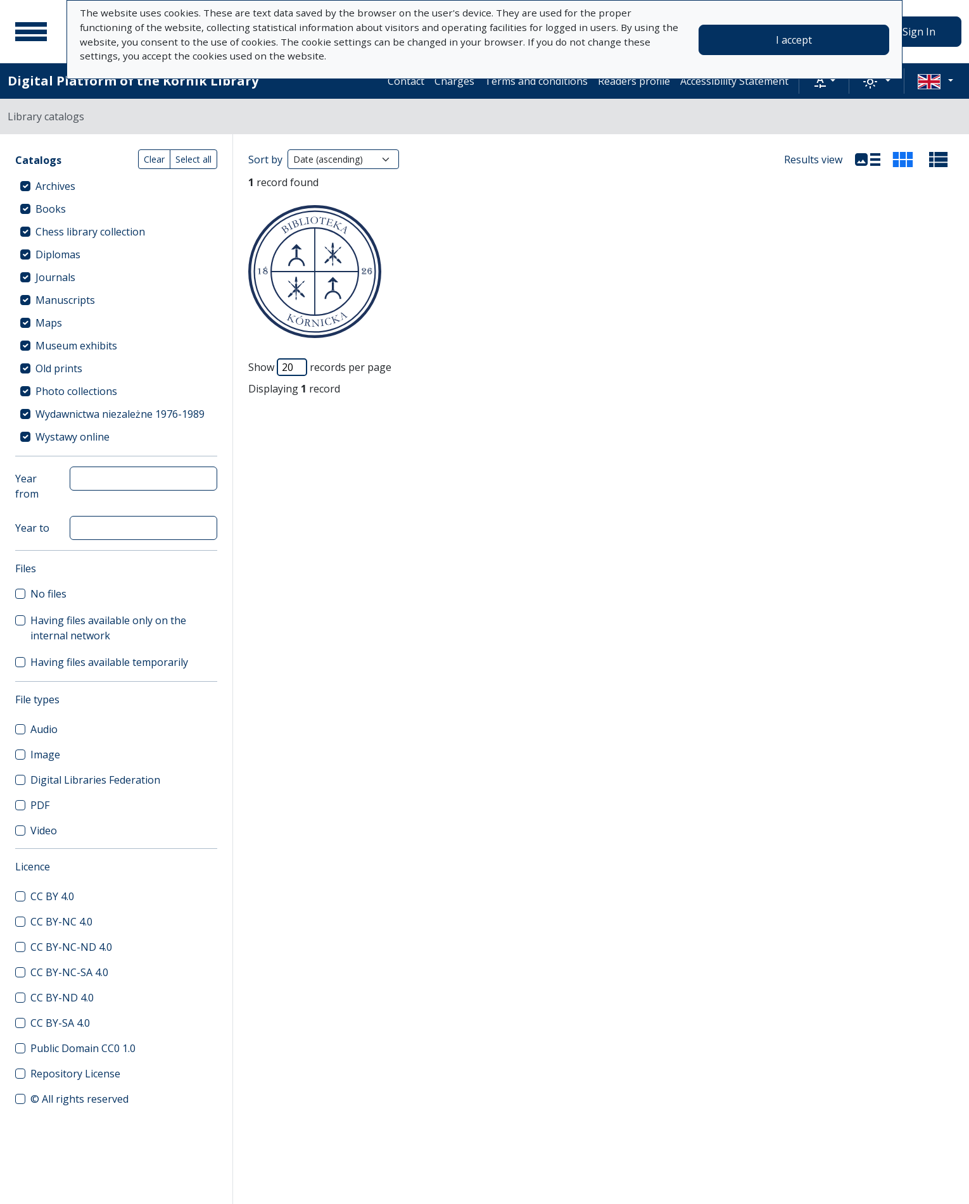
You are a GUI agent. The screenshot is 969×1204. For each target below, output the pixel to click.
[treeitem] (116, 186)
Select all (193, 159)
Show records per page (319, 367)
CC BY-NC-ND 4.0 (71, 947)
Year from (27, 486)
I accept (794, 40)
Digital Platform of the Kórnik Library (133, 80)
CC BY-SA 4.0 (60, 1023)
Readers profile (634, 81)
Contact (406, 81)
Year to (32, 528)
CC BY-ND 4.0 (62, 998)
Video (43, 830)
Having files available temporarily (109, 662)
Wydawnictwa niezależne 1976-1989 (120, 414)
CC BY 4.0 (52, 896)
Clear (154, 159)
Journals (55, 277)
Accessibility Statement (734, 81)
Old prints (58, 368)
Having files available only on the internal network (108, 628)
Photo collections (76, 391)
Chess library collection (90, 232)
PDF (39, 805)
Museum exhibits (76, 346)
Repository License (75, 1074)
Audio (44, 729)
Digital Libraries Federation (95, 780)
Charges (454, 81)
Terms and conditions (536, 81)
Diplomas (57, 254)
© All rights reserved (79, 1099)
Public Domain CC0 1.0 (83, 1048)
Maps (48, 323)
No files (48, 594)
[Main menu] (31, 31)
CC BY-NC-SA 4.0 (69, 972)
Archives (55, 186)
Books (50, 209)
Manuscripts (65, 300)
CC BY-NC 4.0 (61, 922)
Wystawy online (72, 437)
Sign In (918, 32)
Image (45, 755)
